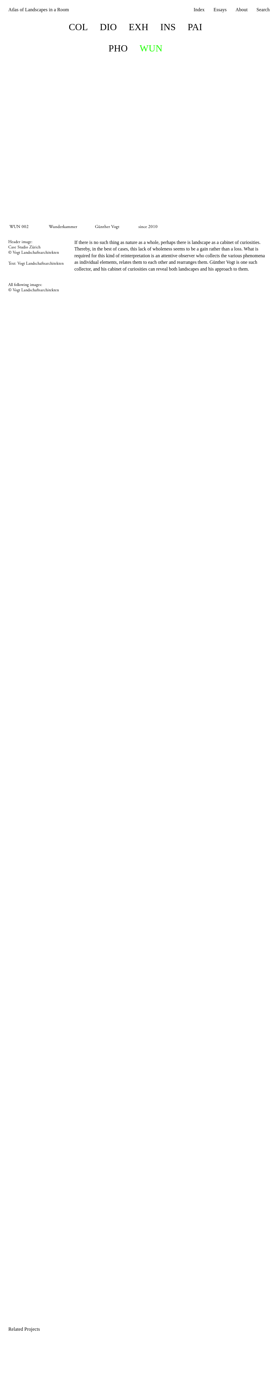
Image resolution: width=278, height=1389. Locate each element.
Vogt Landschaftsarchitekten (40, 263)
